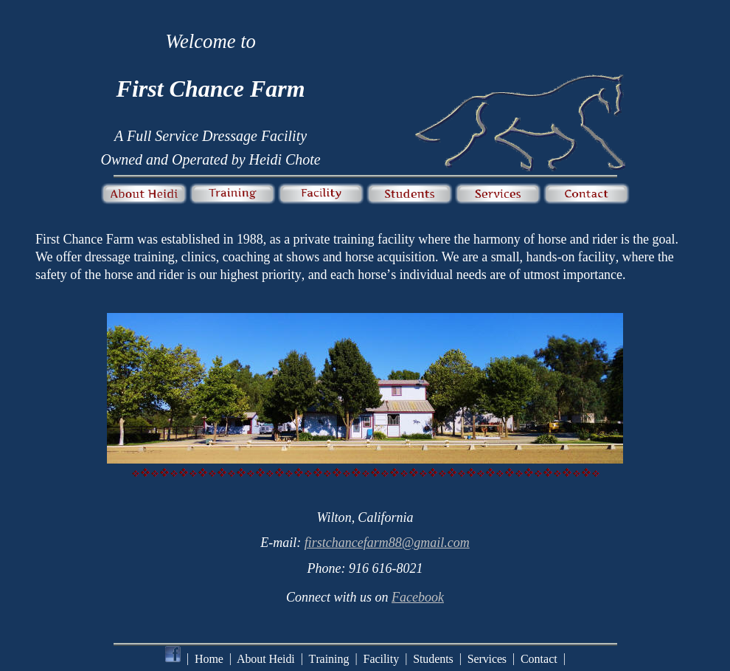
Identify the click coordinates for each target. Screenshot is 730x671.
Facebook (418, 597)
